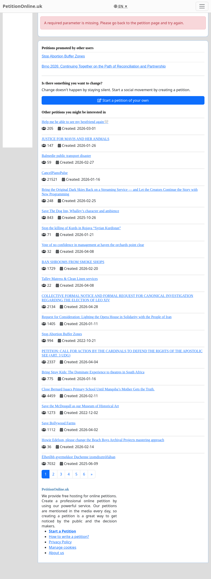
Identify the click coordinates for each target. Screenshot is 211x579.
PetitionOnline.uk (22, 6)
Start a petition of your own (122, 100)
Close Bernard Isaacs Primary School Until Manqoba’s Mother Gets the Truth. (98, 389)
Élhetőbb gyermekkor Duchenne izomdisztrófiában (78, 457)
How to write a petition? (69, 536)
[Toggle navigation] (202, 6)
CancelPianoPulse (55, 173)
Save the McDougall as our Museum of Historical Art (80, 406)
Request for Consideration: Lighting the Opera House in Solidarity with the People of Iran (106, 317)
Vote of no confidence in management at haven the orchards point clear (93, 245)
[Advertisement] (17, 80)
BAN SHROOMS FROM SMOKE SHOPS (73, 262)
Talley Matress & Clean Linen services (70, 279)
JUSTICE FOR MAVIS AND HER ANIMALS (75, 139)
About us (56, 552)
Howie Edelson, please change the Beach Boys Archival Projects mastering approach (103, 440)
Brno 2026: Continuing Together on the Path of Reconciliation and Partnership (104, 66)
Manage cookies (62, 547)
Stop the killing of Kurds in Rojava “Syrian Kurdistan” (81, 228)
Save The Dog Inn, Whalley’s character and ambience (80, 211)
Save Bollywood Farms (58, 423)
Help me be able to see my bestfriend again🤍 (75, 122)
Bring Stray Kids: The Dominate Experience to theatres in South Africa (93, 372)
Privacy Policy (60, 541)
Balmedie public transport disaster (66, 156)
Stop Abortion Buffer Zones (63, 56)
